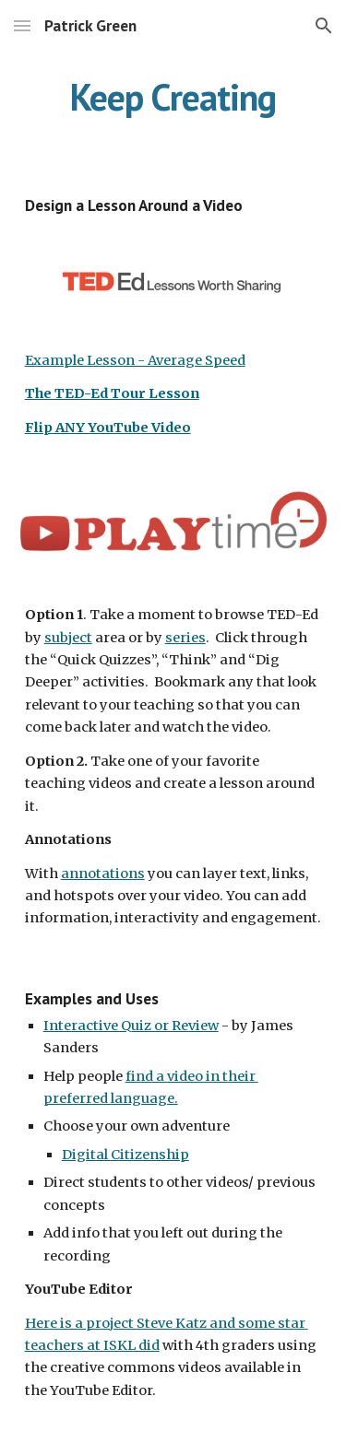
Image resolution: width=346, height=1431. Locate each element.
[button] (22, 25)
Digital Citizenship (125, 1154)
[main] (173, 96)
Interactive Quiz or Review (131, 1025)
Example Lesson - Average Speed (135, 360)
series (185, 637)
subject (68, 637)
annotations (103, 873)
